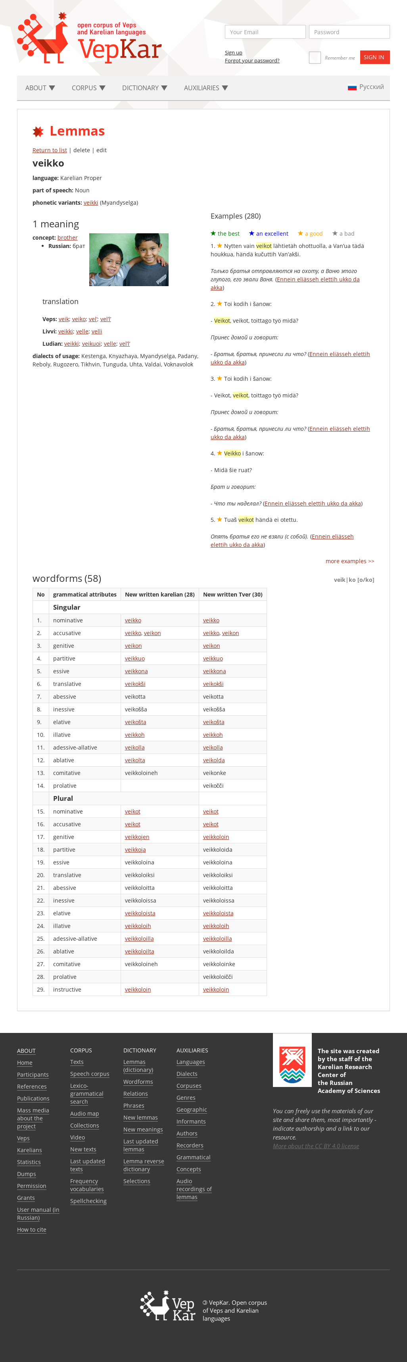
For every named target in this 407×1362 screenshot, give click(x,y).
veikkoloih (138, 926)
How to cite (31, 1229)
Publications (33, 1098)
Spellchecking (88, 1201)
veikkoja (135, 849)
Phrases (133, 1105)
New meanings (143, 1129)
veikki (91, 202)
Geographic (192, 1109)
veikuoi (91, 343)
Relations (135, 1093)
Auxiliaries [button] (206, 87)
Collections (84, 1125)
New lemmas (140, 1117)
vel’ (93, 319)
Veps (23, 1138)
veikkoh (135, 734)
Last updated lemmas (140, 1145)
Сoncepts (189, 1169)
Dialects (187, 1073)
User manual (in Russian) (38, 1213)
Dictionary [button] (144, 87)
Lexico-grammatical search (87, 1093)
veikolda (214, 760)
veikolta (135, 760)
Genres (186, 1097)
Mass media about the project (33, 1118)
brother (68, 237)
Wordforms (138, 1081)
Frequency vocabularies (87, 1185)
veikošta (135, 722)
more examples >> (350, 561)
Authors (187, 1133)
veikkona (136, 671)
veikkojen (137, 837)
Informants (191, 1121)
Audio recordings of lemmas (194, 1189)
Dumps (26, 1174)
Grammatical (194, 1157)
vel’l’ (105, 319)
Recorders (190, 1145)
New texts (83, 1149)
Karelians (29, 1150)
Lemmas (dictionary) (138, 1065)
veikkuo (135, 658)
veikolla (135, 747)
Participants (33, 1074)
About (26, 1050)
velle (82, 331)
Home (25, 1062)
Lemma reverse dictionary (143, 1165)
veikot (132, 811)
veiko (79, 319)
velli (97, 331)
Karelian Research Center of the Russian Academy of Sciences (349, 1079)
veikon (152, 633)
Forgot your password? (252, 60)
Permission (31, 1186)
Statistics (29, 1162)
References (32, 1086)
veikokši (135, 684)
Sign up (233, 52)
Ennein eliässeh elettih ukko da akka (313, 503)
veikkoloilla (139, 938)
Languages (191, 1062)
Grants (26, 1197)
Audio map (84, 1113)
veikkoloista (140, 913)
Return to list (50, 150)
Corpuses (189, 1085)
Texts (77, 1062)
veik (64, 319)
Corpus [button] (89, 87)
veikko (133, 620)
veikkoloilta (139, 951)
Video (77, 1137)
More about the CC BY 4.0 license (316, 1146)
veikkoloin (216, 837)
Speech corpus (89, 1073)
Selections (136, 1181)
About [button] (40, 87)
